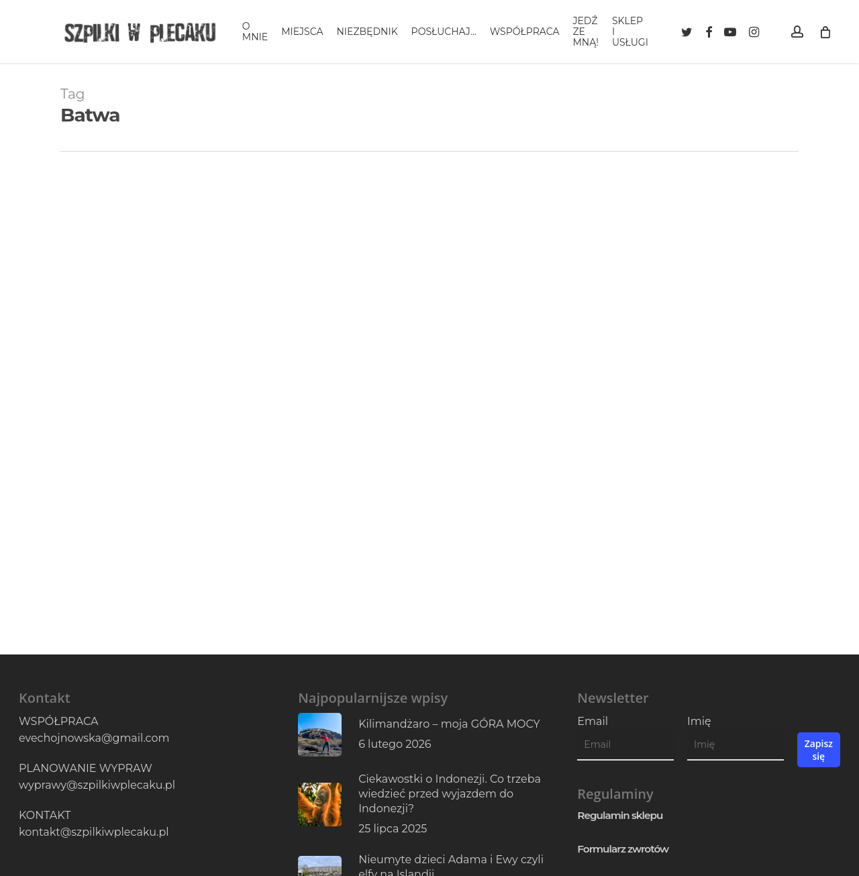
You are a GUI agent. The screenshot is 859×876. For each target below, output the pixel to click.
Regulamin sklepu (619, 815)
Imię (699, 721)
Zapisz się (819, 750)
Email (592, 721)
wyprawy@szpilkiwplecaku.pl (97, 785)
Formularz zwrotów (622, 848)
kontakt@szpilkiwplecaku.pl (94, 832)
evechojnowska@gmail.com (94, 738)
